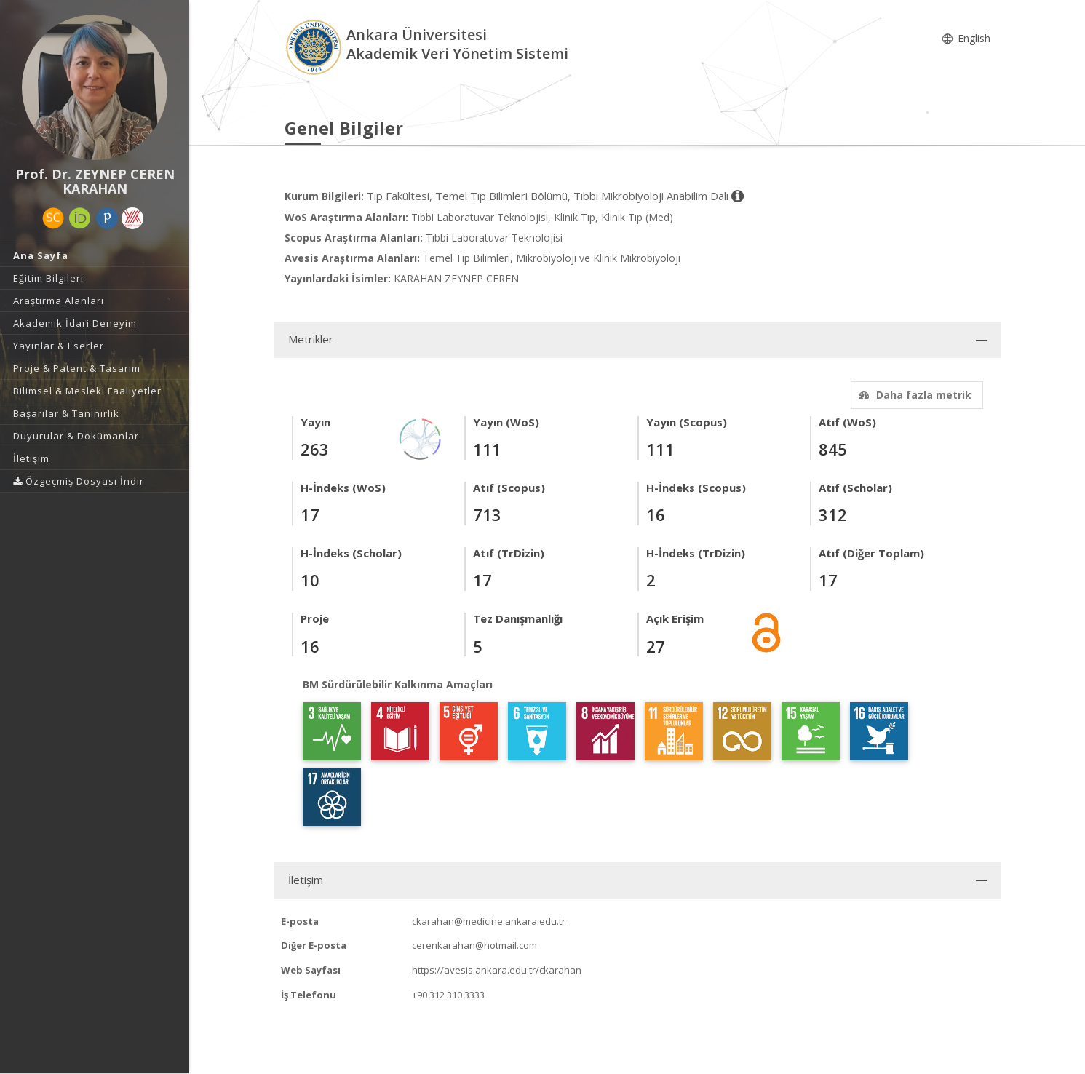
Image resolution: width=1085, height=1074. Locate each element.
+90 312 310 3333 (448, 994)
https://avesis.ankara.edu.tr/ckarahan (496, 969)
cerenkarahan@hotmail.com (474, 945)
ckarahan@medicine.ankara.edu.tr (488, 921)
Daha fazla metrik (913, 395)
